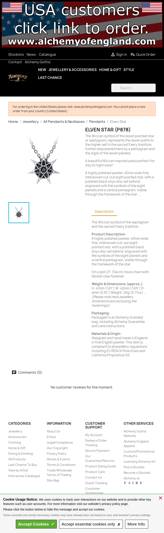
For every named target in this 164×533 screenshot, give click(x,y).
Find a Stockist (134, 467)
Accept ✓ (36, 524)
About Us (53, 431)
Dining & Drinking (20, 454)
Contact (15, 62)
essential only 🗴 (91, 524)
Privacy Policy (56, 454)
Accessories (17, 437)
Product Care (95, 472)
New (42, 69)
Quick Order (143, 54)
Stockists (16, 54)
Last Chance (50, 77)
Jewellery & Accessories (72, 69)
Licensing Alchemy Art (140, 461)
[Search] (133, 88)
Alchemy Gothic (38, 62)
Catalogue (47, 54)
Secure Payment (97, 451)
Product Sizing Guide (100, 466)
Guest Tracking (96, 483)
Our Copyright (57, 448)
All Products (17, 459)
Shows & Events (58, 459)
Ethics (51, 437)
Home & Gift (110, 69)
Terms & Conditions (61, 465)
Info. (136, 524)
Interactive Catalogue (24, 476)
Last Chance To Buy (22, 465)
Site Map (53, 480)
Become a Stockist (137, 473)
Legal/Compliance (60, 442)
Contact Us (93, 477)
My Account (93, 435)
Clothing (14, 442)
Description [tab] (104, 211)
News (31, 54)
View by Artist (18, 470)
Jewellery (15, 431)
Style (128, 69)
